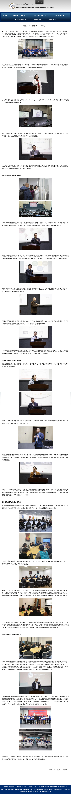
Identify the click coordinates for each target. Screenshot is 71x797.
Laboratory (52, 19)
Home (5, 15)
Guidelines (38, 19)
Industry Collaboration (41, 15)
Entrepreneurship (21, 19)
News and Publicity (20, 15)
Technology (59, 15)
